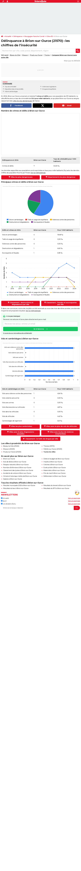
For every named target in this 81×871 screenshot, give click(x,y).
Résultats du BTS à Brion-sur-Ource (56, 488)
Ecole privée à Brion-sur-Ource (54, 467)
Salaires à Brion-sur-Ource (12, 479)
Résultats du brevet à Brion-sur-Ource (57, 485)
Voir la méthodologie (38, 173)
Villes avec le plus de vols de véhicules (61, 426)
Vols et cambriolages (11, 91)
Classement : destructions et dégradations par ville (21, 303)
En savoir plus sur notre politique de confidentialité (17, 333)
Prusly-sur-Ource (36, 55)
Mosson (25, 55)
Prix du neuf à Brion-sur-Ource (54, 473)
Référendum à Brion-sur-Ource (54, 476)
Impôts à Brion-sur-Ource (52, 462)
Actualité (8, 36)
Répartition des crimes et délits (14, 89)
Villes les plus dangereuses (21, 177)
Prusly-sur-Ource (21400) (12, 452)
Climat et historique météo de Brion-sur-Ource (20, 476)
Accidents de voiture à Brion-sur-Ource (17, 473)
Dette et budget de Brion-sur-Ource (56, 459)
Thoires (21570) (48, 446)
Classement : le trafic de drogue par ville (42, 439)
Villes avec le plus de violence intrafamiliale (62, 433)
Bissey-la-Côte (15, 55)
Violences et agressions (49, 86)
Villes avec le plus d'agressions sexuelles (21, 433)
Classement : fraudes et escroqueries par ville (61, 303)
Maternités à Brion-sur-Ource (54, 470)
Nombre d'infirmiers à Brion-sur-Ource (17, 467)
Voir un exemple (74, 498)
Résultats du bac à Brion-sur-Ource (15, 488)
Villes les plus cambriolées (21, 426)
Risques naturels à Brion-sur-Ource (15, 465)
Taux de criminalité (10, 86)
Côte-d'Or (50, 36)
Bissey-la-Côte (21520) (11, 446)
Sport (4, 501)
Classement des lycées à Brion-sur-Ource (18, 470)
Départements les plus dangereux (61, 177)
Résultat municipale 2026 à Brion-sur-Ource (19, 485)
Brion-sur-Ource (9, 459)
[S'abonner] (40, 508)
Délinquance (17, 36)
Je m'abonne (39, 329)
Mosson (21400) (9, 449)
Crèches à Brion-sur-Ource (53, 465)
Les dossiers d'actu (8, 504)
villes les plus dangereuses (22, 101)
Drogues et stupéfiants (49, 89)
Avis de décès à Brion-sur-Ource (14, 462)
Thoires (47, 55)
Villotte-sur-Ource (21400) (52, 449)
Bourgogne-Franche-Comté (34, 36)
